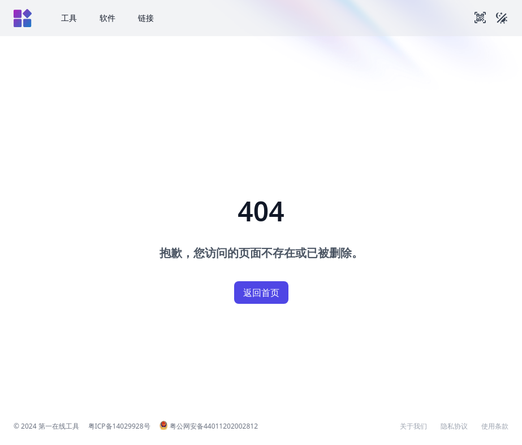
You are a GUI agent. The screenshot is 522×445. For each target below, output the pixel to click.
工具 (69, 17)
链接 (146, 17)
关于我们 (413, 426)
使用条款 (494, 426)
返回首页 (261, 292)
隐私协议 (454, 426)
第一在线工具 (58, 426)
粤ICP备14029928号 (119, 426)
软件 (107, 17)
